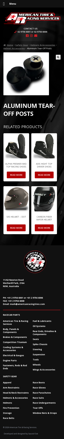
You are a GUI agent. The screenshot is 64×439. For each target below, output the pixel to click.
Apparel (7, 382)
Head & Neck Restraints (16, 392)
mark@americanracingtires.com (27, 304)
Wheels (37, 364)
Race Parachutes (42, 392)
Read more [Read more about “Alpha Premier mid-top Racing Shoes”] (16, 174)
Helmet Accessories (14, 48)
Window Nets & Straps (45, 413)
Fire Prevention (11, 407)
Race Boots (39, 382)
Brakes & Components (15, 337)
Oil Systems (39, 326)
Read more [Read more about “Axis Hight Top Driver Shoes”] (44, 174)
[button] (58, 57)
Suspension (39, 354)
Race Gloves (39, 387)
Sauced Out (33, 433)
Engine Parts (10, 360)
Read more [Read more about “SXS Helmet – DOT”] (16, 227)
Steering (37, 349)
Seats (36, 339)
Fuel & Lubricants (42, 321)
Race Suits (38, 397)
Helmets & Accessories (42, 45)
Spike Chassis (40, 344)
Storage (7, 413)
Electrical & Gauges (13, 355)
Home (10, 45)
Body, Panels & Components (11, 331)
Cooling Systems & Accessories (13, 349)
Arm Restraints (11, 387)
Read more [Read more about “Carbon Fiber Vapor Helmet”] (44, 227)
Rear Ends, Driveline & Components (44, 333)
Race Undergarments (44, 402)
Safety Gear (21, 45)
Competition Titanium (15, 342)
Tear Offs (38, 407)
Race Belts (8, 418)
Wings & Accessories (44, 369)
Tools (36, 359)
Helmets (7, 402)
